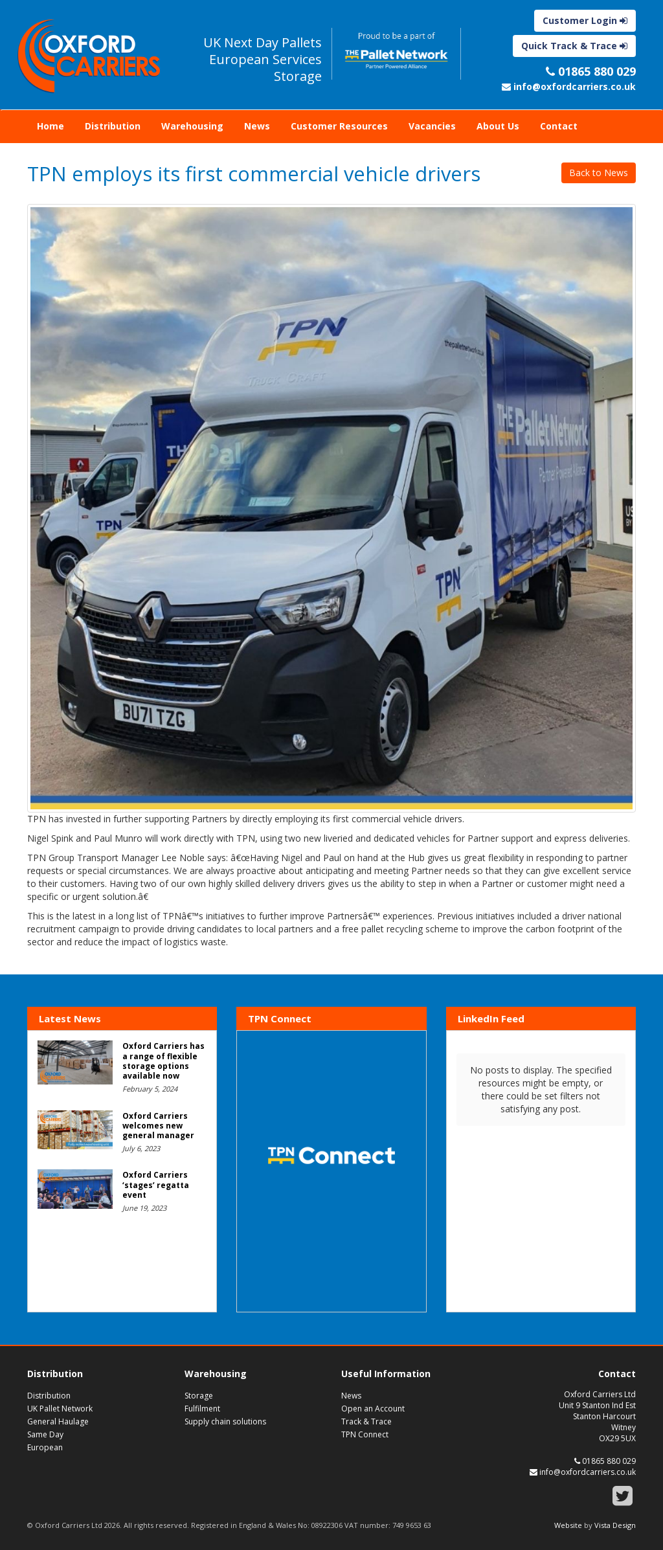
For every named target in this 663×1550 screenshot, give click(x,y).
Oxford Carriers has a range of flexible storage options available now (163, 1060)
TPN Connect (364, 1434)
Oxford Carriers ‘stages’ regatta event (155, 1184)
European (45, 1447)
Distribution (112, 126)
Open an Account (373, 1408)
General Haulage (58, 1421)
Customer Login (585, 20)
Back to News (598, 172)
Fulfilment (202, 1408)
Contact (559, 126)
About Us (498, 126)
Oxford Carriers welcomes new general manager (158, 1125)
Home (50, 126)
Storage (199, 1395)
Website (568, 1525)
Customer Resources (339, 126)
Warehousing (192, 126)
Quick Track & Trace (574, 45)
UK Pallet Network (60, 1408)
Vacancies (432, 126)
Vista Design (615, 1525)
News (257, 126)
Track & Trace (366, 1421)
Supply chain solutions (225, 1421)
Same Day (45, 1434)
